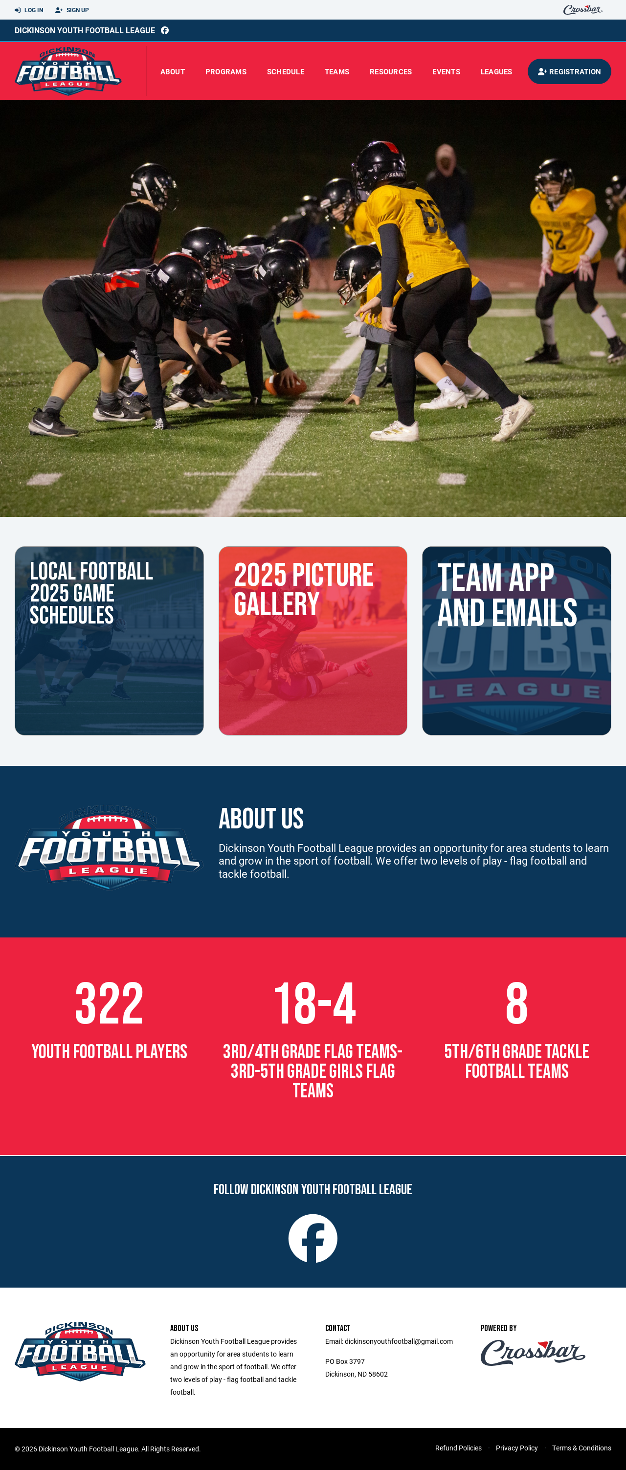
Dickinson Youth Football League (85, 30)
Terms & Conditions (581, 1447)
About (172, 71)
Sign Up (72, 10)
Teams (337, 71)
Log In (29, 10)
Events (446, 71)
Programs (225, 71)
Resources (391, 71)
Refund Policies (458, 1447)
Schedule (285, 71)
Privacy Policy (517, 1447)
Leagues (497, 71)
